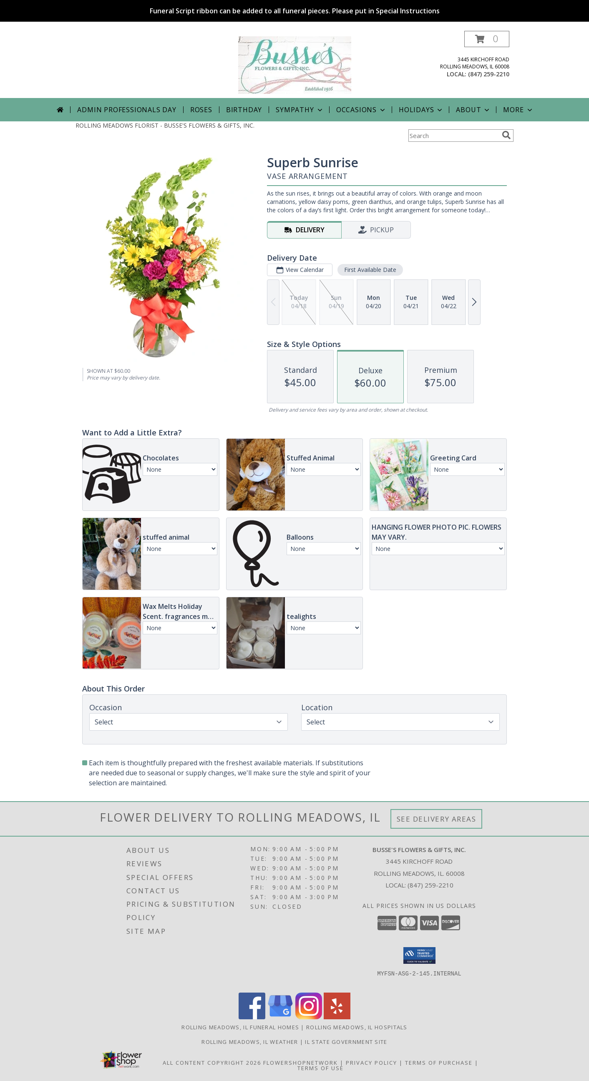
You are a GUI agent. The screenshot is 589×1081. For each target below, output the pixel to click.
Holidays (421, 109)
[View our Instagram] (308, 1017)
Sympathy (300, 109)
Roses (201, 109)
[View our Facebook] (252, 1017)
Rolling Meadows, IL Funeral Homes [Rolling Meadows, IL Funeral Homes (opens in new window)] (240, 1027)
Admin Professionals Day (126, 109)
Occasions (361, 109)
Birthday (244, 109)
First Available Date (370, 270)
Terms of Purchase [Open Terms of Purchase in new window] (439, 1062)
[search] (506, 135)
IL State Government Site (346, 1042)
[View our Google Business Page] (280, 1017)
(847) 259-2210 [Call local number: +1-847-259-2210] (488, 74)
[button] (486, 39)
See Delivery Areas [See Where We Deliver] (436, 819)
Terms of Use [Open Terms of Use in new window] (320, 1068)
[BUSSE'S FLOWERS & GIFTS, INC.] (294, 64)
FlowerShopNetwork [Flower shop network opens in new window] (300, 1062)
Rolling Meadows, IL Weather (249, 1042)
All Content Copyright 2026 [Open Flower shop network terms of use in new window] (212, 1062)
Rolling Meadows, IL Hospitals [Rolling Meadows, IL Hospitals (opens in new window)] (357, 1027)
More (518, 109)
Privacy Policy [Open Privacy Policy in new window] (371, 1062)
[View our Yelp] (337, 1017)
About (473, 109)
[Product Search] (453, 135)
